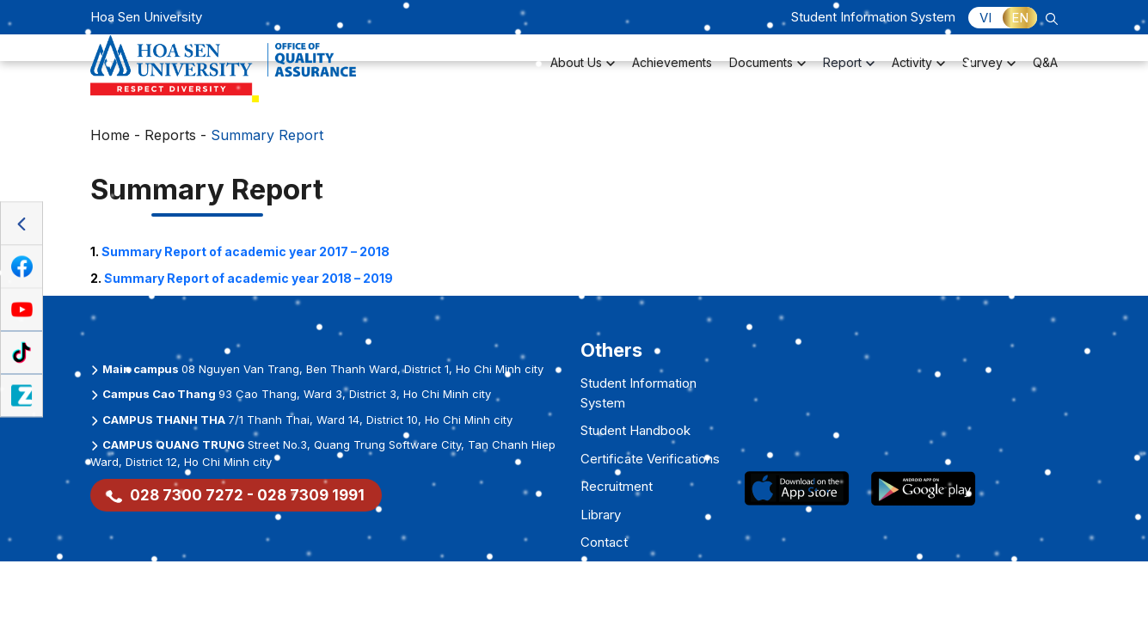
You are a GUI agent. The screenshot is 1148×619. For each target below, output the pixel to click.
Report (849, 73)
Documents (767, 73)
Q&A (1045, 73)
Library (600, 514)
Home (110, 135)
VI (985, 17)
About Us (582, 73)
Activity (918, 73)
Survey (989, 73)
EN (1019, 17)
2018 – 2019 (248, 278)
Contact (604, 542)
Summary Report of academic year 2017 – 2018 (245, 251)
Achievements (672, 73)
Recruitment (616, 486)
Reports (170, 135)
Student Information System (873, 17)
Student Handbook (635, 430)
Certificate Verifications (650, 458)
